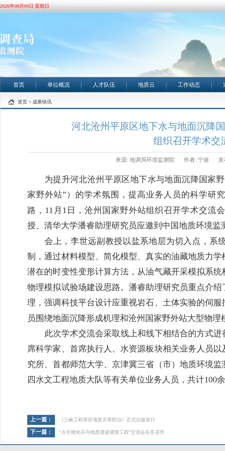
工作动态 (189, 85)
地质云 (146, 85)
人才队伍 (104, 85)
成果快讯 (42, 102)
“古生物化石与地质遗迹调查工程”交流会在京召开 (111, 432)
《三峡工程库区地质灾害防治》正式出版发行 (107, 420)
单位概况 (58, 85)
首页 (18, 85)
